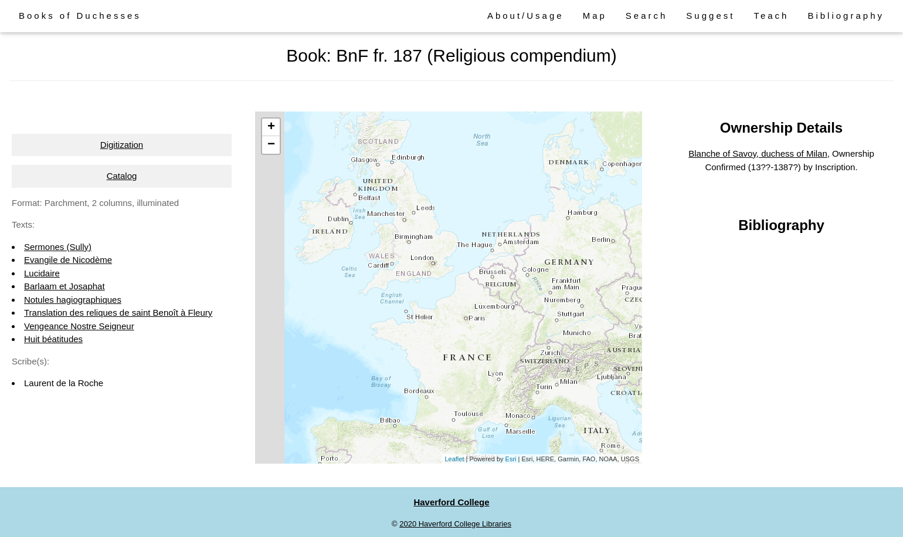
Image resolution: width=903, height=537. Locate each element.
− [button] (271, 145)
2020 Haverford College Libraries (455, 523)
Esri (511, 458)
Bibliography (845, 16)
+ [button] (271, 127)
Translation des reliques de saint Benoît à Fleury (118, 313)
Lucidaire (42, 273)
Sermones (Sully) (57, 247)
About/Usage (525, 16)
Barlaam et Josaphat (64, 286)
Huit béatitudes (53, 339)
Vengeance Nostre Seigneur (79, 326)
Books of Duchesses (80, 16)
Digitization (121, 145)
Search (647, 16)
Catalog (122, 176)
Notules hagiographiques (72, 300)
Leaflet (454, 458)
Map (595, 16)
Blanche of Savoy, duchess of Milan (757, 153)
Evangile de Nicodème (68, 260)
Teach (771, 16)
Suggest (710, 16)
